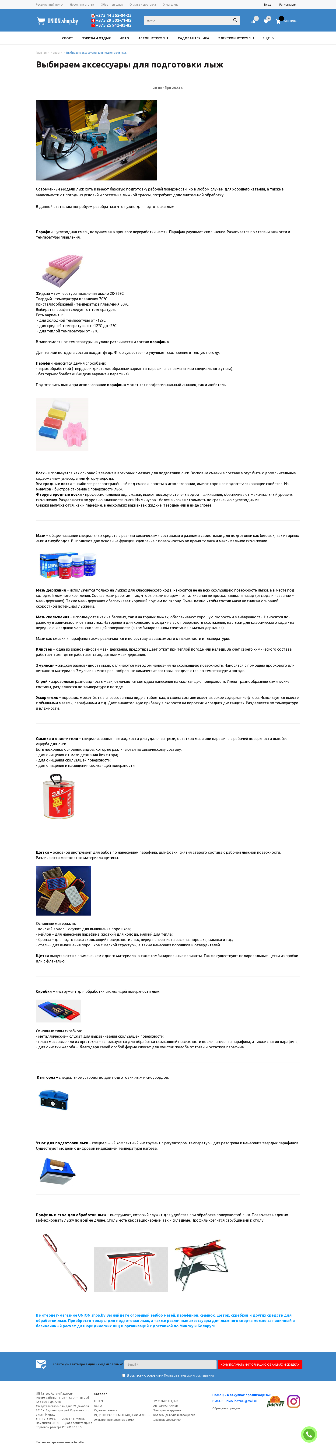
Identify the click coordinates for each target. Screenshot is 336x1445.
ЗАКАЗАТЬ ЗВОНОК (311, 1434)
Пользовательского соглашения (189, 1375)
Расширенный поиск (49, 4)
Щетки (42, 852)
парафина (117, 385)
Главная (41, 52)
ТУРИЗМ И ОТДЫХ (165, 1401)
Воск (40, 473)
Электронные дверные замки (114, 1419)
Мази (41, 535)
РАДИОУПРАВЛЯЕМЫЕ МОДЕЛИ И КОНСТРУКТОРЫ (122, 1415)
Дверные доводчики (167, 1419)
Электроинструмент (167, 1410)
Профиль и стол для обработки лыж (71, 1215)
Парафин (44, 232)
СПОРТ (98, 1401)
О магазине (170, 4)
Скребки (44, 991)
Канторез (46, 1077)
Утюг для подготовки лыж (62, 1143)
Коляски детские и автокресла (174, 1415)
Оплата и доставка (143, 4)
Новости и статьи (82, 4)
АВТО (98, 1405)
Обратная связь (112, 4)
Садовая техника (105, 1410)
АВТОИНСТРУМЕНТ (166, 1405)
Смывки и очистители (57, 739)
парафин (93, 505)
